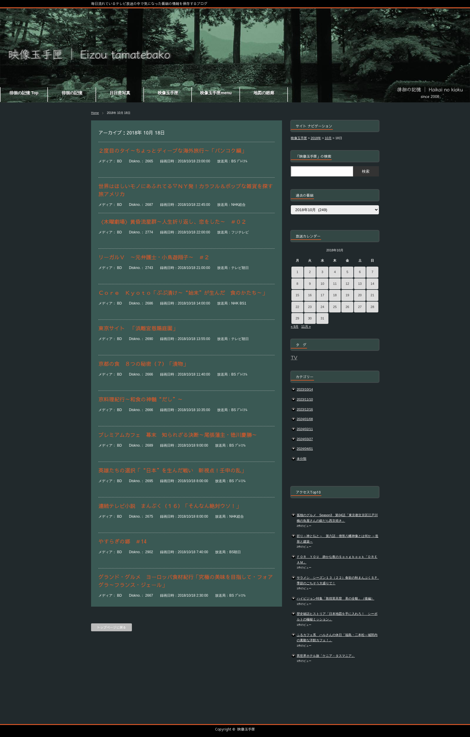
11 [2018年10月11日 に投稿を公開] (335, 283)
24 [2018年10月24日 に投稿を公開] (322, 307)
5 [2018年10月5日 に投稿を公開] (347, 272)
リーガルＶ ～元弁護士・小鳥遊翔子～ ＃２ (156, 257)
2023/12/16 (305, 409)
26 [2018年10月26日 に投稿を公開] (347, 307)
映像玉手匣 (246, 729)
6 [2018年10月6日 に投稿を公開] (360, 272)
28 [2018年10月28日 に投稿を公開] (372, 307)
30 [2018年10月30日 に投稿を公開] (310, 318)
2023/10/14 (305, 389)
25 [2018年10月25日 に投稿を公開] (335, 307)
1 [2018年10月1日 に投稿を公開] (297, 272)
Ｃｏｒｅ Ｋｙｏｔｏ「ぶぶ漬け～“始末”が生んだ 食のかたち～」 (182, 292)
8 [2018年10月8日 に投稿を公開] (297, 283)
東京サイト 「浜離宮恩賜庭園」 (138, 328)
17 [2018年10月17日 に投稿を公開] (322, 295)
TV (294, 358)
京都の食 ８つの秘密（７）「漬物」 (143, 363)
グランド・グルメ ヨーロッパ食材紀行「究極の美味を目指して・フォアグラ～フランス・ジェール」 (185, 580)
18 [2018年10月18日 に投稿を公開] (335, 295)
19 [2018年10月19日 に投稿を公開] (347, 295)
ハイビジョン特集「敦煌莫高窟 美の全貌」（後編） (335, 598)
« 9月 (294, 326)
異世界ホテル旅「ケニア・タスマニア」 (326, 655)
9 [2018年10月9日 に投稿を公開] (310, 283)
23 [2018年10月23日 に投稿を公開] (310, 307)
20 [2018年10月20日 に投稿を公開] (360, 295)
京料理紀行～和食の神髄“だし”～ (140, 399)
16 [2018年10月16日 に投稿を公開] (310, 295)
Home (95, 113)
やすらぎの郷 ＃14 (122, 541)
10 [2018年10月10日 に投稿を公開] (322, 283)
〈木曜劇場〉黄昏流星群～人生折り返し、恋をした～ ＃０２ (180, 221)
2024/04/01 (305, 448)
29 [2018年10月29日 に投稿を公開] (297, 318)
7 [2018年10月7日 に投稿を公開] (372, 272)
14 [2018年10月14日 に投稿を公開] (372, 283)
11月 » (305, 326)
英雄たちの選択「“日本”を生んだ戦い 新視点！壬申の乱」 (177, 470)
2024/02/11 (305, 429)
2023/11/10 (305, 399)
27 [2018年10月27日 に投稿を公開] (360, 307)
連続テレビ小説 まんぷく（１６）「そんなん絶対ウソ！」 (169, 505)
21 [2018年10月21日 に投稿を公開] (372, 295)
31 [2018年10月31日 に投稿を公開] (322, 318)
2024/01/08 (305, 419)
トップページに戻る (111, 627)
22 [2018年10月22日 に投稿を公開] (297, 307)
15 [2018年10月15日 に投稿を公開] (297, 295)
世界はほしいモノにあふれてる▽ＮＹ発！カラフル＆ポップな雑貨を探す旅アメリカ (185, 190)
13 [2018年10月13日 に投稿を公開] (360, 283)
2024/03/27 (305, 439)
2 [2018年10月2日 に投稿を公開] (310, 272)
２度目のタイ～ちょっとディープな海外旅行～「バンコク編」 (172, 150)
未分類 (301, 458)
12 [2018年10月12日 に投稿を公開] (347, 283)
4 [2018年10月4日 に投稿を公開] (335, 272)
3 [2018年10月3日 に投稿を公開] (322, 272)
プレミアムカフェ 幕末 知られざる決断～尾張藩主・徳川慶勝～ (177, 434)
